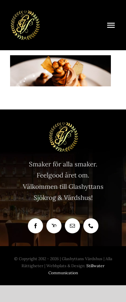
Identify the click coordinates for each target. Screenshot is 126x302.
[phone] (90, 225)
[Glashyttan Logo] (63, 125)
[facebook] (35, 225)
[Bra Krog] (25, 13)
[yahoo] (53, 225)
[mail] (72, 225)
